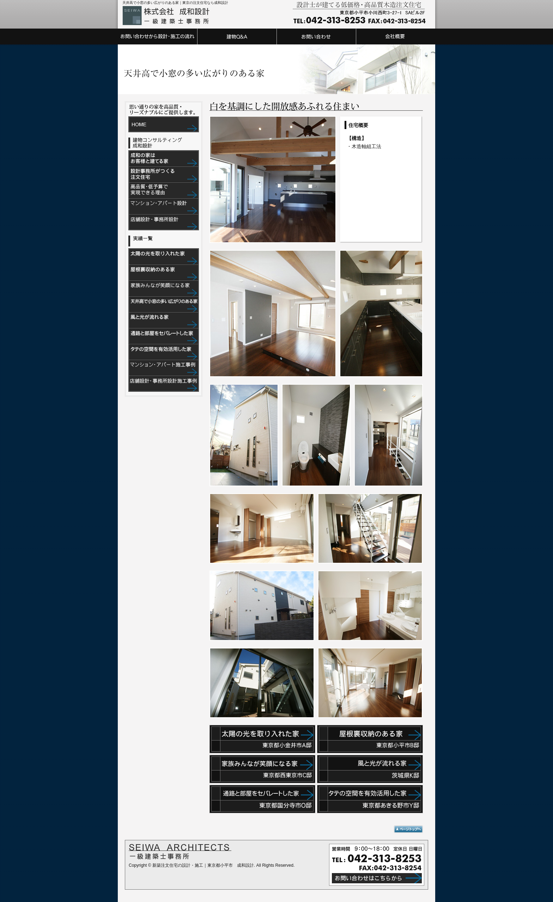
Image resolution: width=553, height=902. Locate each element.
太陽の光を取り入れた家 (163, 256)
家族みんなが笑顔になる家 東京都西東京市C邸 (262, 769)
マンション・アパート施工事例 (163, 368)
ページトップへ (408, 829)
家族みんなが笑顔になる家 (163, 289)
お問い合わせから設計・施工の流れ (157, 36)
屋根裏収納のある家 (163, 273)
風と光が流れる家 (163, 320)
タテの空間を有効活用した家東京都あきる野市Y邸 (370, 799)
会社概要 (395, 36)
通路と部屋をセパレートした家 (163, 336)
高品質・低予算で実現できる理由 (163, 191)
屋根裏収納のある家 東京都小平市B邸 (370, 739)
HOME (163, 124)
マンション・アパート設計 (163, 206)
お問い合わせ (316, 36)
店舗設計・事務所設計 (163, 222)
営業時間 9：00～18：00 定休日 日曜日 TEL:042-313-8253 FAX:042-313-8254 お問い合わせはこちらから (376, 865)
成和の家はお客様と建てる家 (163, 158)
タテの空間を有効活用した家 (163, 352)
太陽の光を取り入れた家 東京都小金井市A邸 (262, 739)
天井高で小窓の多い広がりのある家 (163, 304)
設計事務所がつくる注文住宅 (163, 175)
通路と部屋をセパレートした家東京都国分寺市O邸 (262, 799)
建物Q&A (236, 36)
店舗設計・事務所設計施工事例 (163, 384)
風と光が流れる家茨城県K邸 (370, 769)
